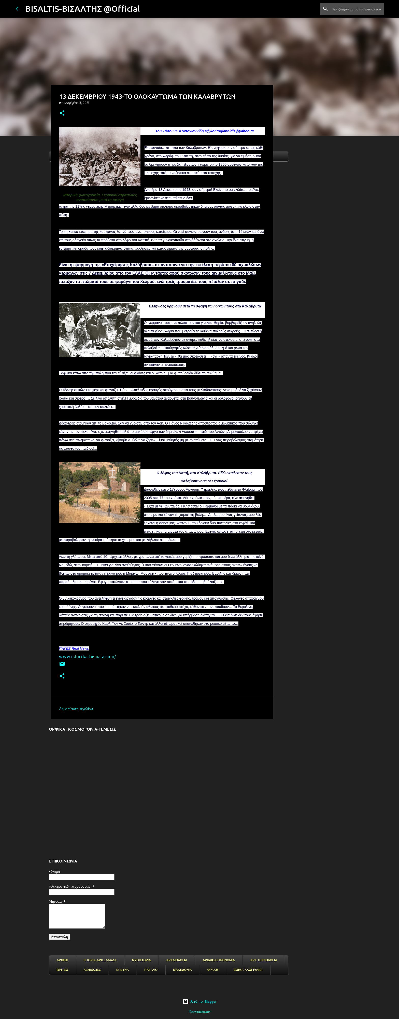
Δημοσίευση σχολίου (76, 708)
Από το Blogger (200, 1001)
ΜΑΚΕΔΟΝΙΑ (182, 970)
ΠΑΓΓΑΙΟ (151, 970)
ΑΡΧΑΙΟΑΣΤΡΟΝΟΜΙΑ (219, 960)
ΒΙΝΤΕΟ (62, 970)
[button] (62, 113)
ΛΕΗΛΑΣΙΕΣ (92, 970)
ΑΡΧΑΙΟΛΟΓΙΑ (176, 960)
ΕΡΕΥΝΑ (122, 970)
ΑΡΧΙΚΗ (62, 960)
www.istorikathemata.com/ (87, 656)
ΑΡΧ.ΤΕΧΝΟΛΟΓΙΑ (263, 960)
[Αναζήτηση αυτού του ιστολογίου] (357, 9)
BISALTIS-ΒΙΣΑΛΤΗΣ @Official (82, 8)
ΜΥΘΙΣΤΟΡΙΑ (141, 960)
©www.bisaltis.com (199, 1011)
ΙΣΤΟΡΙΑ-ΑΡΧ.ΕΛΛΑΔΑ (100, 960)
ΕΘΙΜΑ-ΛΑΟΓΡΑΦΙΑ (248, 970)
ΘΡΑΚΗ (212, 970)
